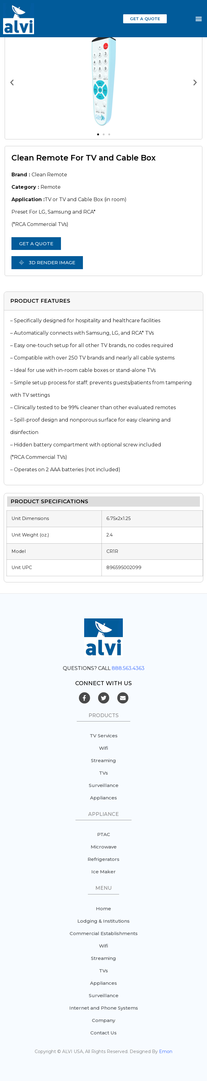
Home (103, 908)
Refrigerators (103, 859)
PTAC (103, 834)
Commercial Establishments (104, 933)
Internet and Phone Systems (103, 1008)
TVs (103, 773)
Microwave (104, 847)
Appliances (103, 798)
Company (103, 1020)
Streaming (103, 760)
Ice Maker (103, 872)
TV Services (104, 736)
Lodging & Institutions (103, 921)
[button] (145, 18)
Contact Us (103, 1033)
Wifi (103, 748)
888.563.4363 (128, 668)
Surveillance (104, 785)
